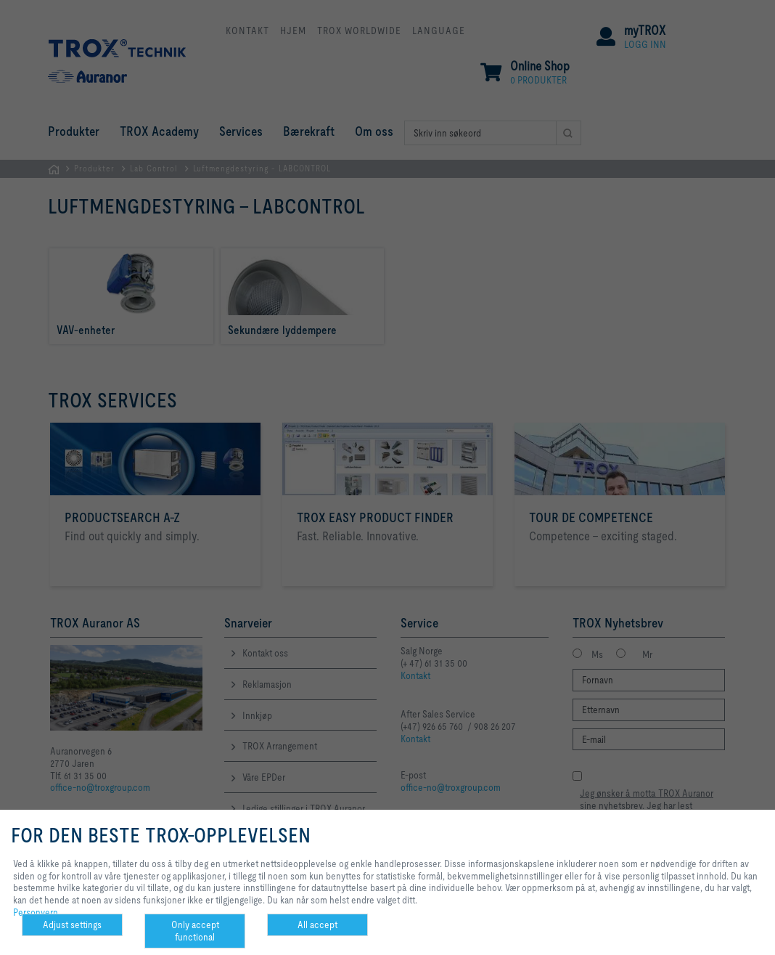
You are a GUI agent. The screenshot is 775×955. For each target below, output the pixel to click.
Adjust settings (72, 924)
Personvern (35, 912)
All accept (317, 924)
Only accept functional (195, 931)
